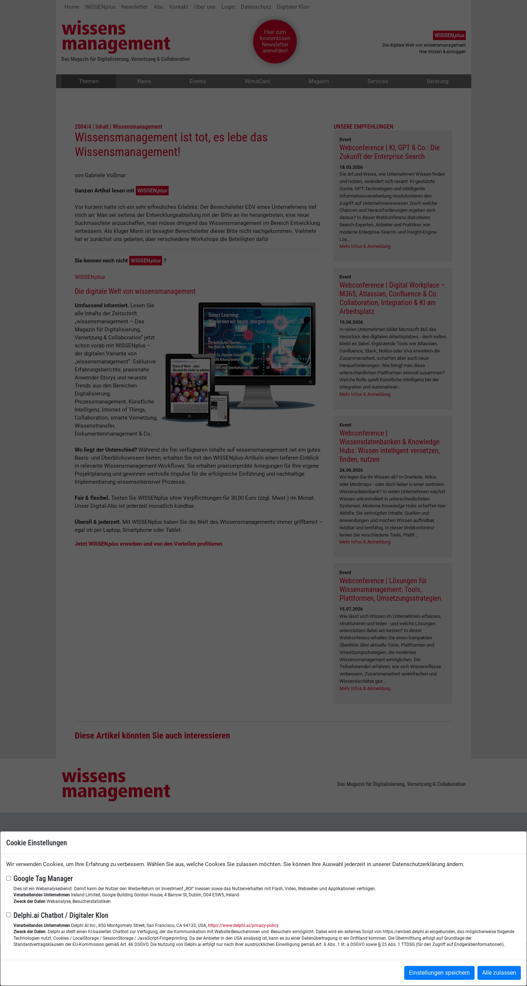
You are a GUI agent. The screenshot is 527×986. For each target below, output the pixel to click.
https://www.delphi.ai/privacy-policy (243, 925)
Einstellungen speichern (439, 972)
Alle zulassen (499, 972)
